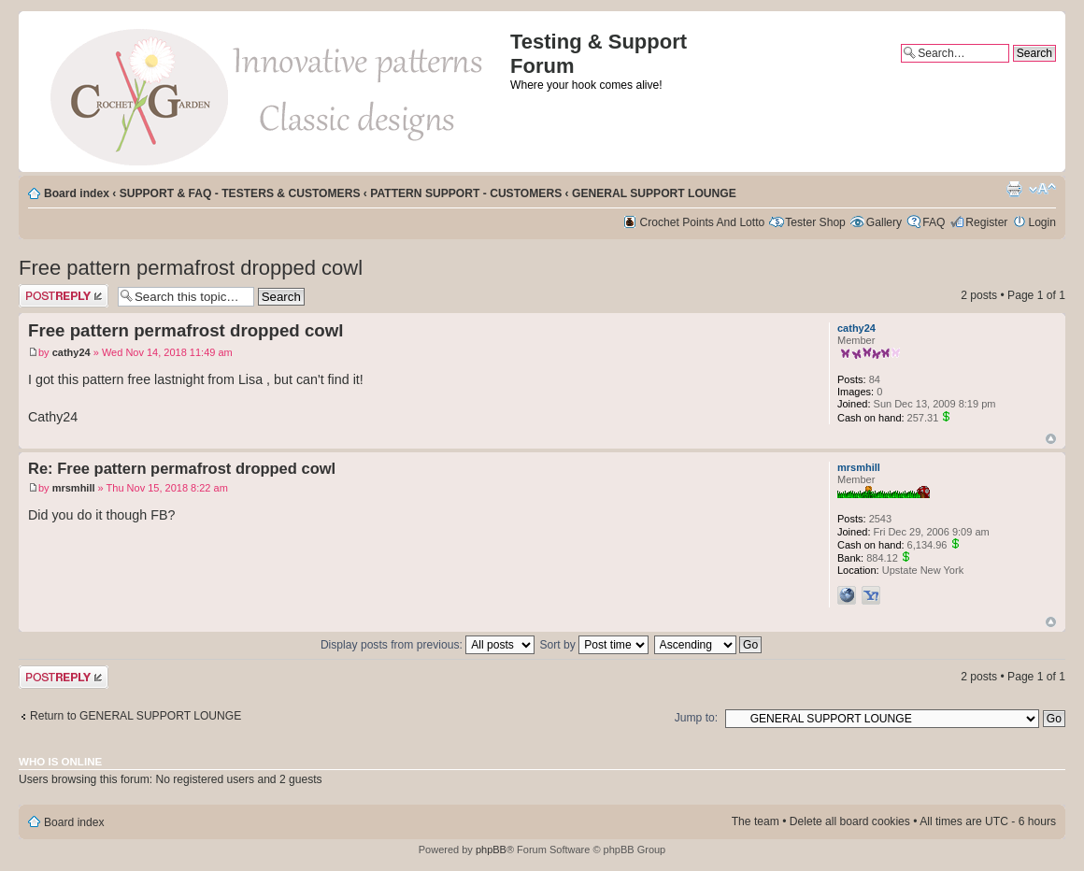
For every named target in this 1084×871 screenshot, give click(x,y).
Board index (76, 193)
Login (1042, 222)
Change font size (1042, 188)
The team (755, 821)
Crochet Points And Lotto (702, 222)
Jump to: (696, 717)
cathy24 (71, 352)
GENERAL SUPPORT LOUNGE (654, 193)
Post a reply (63, 295)
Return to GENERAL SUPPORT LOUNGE (135, 715)
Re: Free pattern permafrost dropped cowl (181, 468)
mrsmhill (73, 487)
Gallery (884, 222)
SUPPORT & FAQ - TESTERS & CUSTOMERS (240, 193)
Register (986, 222)
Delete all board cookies (850, 821)
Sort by (594, 644)
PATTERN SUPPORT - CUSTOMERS (466, 193)
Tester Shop (815, 222)
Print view (1014, 188)
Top (1051, 439)
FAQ (933, 222)
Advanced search (1012, 69)
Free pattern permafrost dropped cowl (191, 267)
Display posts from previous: (428, 644)
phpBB (491, 849)
